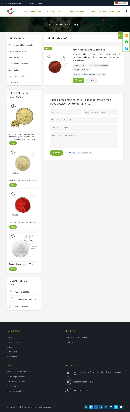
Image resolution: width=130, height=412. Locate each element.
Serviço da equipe (13, 342)
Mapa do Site (11, 356)
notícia (9, 347)
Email (78, 80)
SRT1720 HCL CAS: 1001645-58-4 (22, 222)
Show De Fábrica (79, 11)
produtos (59, 24)
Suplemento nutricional (18, 63)
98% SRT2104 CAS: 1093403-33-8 (22, 180)
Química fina (14, 70)
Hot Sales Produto (16, 57)
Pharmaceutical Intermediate (21, 45)
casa (50, 24)
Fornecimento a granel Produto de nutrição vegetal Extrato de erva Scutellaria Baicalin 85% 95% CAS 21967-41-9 (23, 137)
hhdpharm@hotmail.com (14, 3)
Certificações (11, 352)
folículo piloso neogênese (99, 65)
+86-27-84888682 (36, 3)
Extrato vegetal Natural (18, 51)
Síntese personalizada (18, 76)
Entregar (10, 337)
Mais (13, 143)
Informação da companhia (76, 337)
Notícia (51, 11)
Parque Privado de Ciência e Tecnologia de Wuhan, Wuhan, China (97, 373)
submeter (56, 153)
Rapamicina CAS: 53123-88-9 (21, 264)
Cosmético (13, 82)
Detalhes (91, 80)
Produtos (37, 11)
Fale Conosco (99, 11)
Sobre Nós (116, 11)
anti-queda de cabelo (81, 70)
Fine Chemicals (12, 386)
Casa (25, 11)
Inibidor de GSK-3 (80, 65)
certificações (70, 342)
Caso (62, 11)
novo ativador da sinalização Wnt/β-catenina (89, 74)
